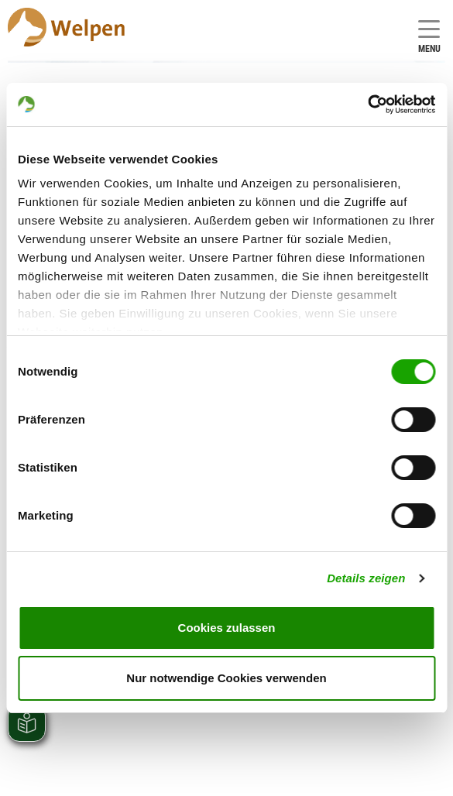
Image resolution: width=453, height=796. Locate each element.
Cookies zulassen (227, 627)
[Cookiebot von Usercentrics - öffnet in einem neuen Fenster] (367, 104)
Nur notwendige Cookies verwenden (226, 677)
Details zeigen (366, 578)
